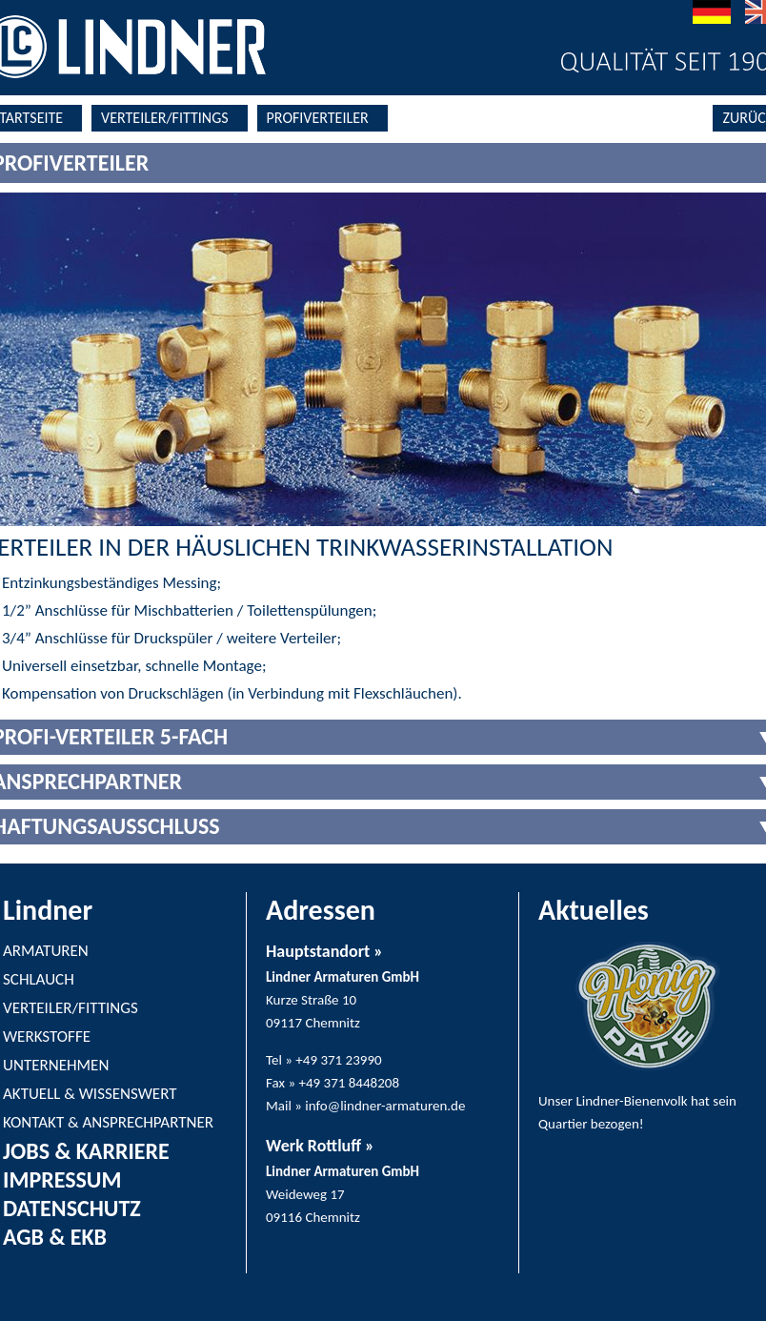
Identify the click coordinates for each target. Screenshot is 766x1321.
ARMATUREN (46, 951)
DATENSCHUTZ (72, 1208)
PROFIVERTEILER (318, 118)
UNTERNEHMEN (56, 1065)
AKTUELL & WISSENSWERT (90, 1094)
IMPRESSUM (62, 1179)
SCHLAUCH (38, 979)
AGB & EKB (55, 1236)
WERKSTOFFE (47, 1036)
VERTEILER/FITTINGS (164, 118)
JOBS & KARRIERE (86, 1151)
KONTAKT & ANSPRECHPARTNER (108, 1122)
